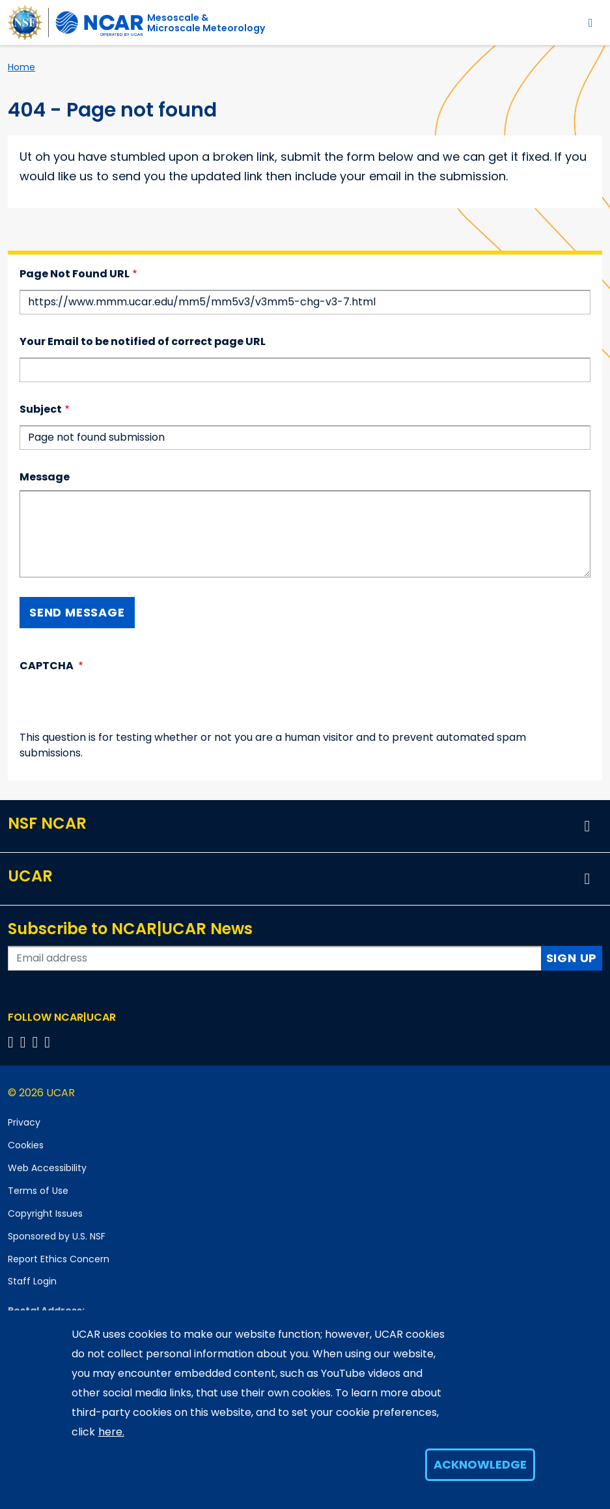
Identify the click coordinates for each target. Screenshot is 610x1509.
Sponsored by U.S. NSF (56, 1236)
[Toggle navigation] (591, 22)
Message (45, 476)
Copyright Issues (45, 1213)
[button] (587, 826)
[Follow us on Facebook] (13, 1042)
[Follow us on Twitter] (25, 1042)
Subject (41, 409)
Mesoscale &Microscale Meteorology (206, 23)
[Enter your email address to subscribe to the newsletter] (275, 958)
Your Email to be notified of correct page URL (143, 341)
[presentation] (118, 704)
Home (21, 67)
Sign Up (572, 958)
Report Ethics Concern (58, 1259)
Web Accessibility (47, 1167)
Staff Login (32, 1281)
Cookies (26, 1145)
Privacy (24, 1122)
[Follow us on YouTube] (49, 1042)
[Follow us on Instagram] (37, 1042)
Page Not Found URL (75, 273)
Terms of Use (38, 1190)
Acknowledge (480, 1464)
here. (111, 1431)
